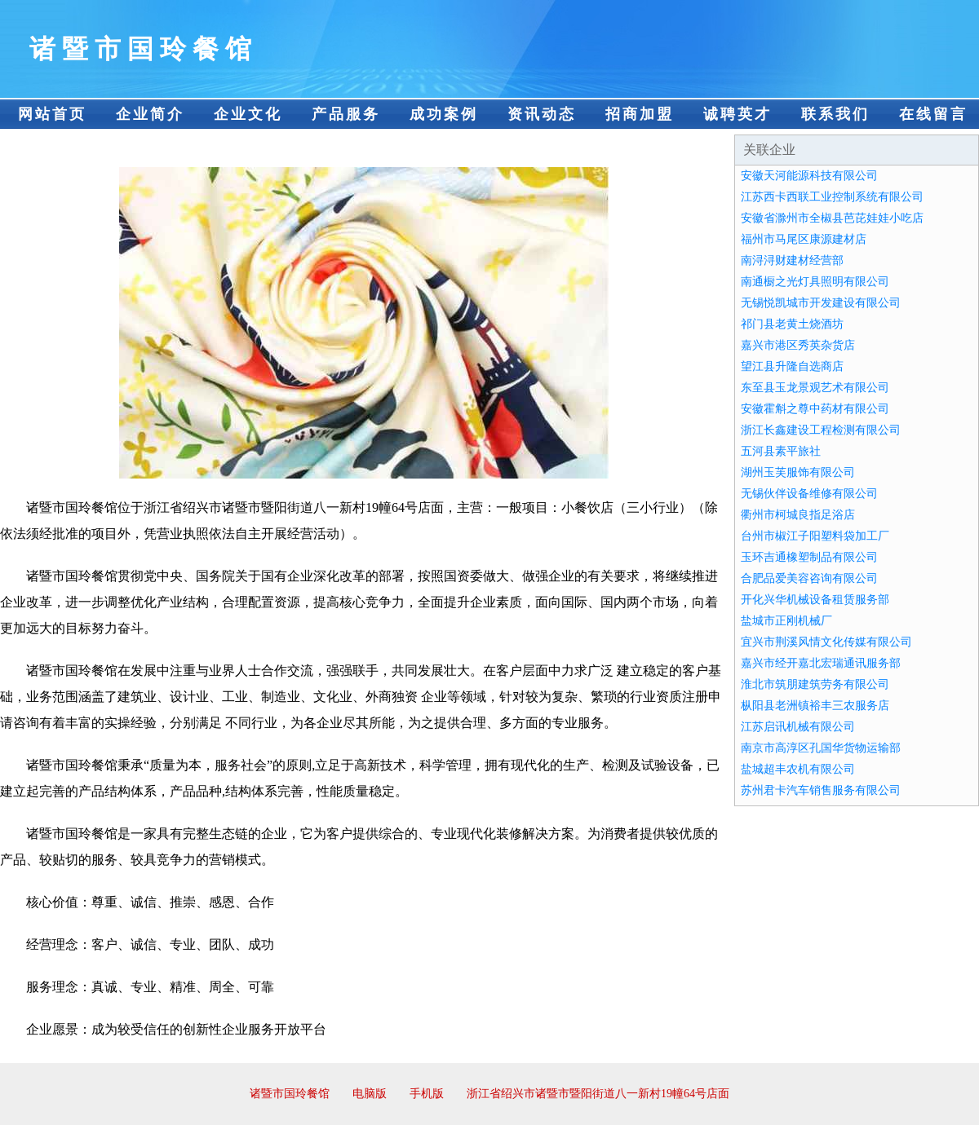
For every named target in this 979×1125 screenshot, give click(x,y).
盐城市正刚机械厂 (786, 621)
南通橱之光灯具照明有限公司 (815, 282)
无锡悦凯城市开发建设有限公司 (821, 303)
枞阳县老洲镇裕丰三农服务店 (815, 705)
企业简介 (150, 114)
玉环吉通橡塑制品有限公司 (809, 557)
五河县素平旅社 (781, 451)
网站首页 (52, 114)
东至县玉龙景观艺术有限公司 (815, 388)
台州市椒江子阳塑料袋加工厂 (815, 536)
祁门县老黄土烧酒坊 (792, 324)
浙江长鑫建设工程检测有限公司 (821, 430)
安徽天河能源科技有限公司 (809, 176)
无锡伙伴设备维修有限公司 (809, 494)
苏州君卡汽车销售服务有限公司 (821, 790)
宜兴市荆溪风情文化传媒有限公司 (826, 642)
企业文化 (248, 114)
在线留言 (933, 114)
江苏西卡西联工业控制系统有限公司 (832, 197)
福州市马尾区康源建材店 (803, 239)
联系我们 (835, 114)
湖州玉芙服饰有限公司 (798, 472)
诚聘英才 (737, 114)
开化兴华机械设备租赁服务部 (815, 599)
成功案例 (444, 114)
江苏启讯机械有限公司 (798, 727)
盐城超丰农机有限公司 (798, 769)
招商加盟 (639, 114)
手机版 (427, 1094)
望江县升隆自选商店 (792, 366)
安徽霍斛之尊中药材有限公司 (815, 409)
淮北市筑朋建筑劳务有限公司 (815, 684)
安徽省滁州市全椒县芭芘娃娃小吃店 (832, 218)
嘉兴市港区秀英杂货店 (798, 345)
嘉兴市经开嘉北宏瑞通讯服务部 (821, 663)
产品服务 (346, 114)
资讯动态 (541, 114)
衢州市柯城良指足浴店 (798, 515)
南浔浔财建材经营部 (792, 260)
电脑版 (369, 1094)
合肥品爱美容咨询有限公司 (809, 578)
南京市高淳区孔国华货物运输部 (821, 748)
